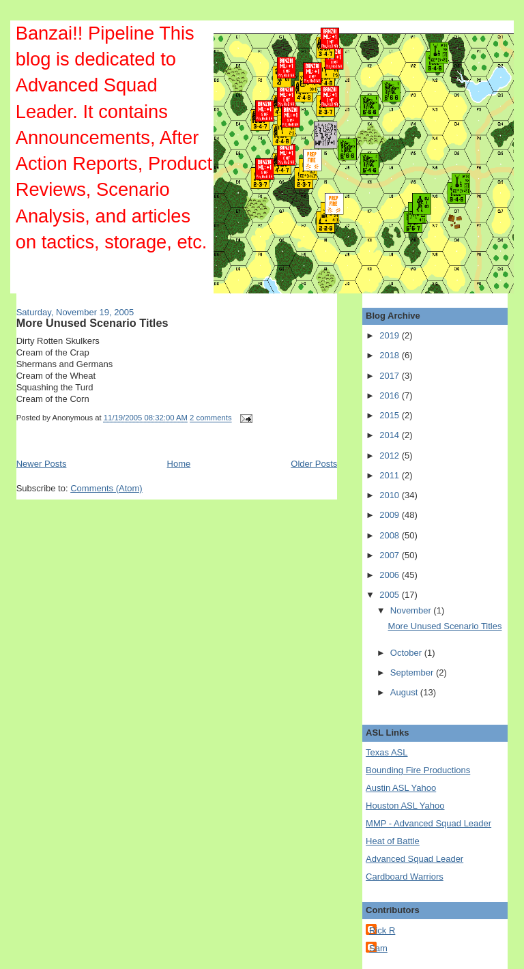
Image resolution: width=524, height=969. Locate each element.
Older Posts (314, 464)
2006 (390, 575)
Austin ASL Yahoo (401, 788)
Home (179, 464)
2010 (390, 495)
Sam (378, 948)
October (407, 653)
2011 (390, 475)
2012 (390, 455)
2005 (390, 595)
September (413, 672)
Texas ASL (386, 752)
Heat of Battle (393, 841)
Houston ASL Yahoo (405, 805)
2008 (390, 535)
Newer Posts (41, 464)
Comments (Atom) (106, 488)
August (405, 692)
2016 (390, 395)
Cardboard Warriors (404, 876)
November (412, 610)
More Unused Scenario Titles (92, 323)
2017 (390, 376)
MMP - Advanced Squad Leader (428, 823)
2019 (390, 335)
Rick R (382, 930)
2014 (390, 435)
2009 (390, 515)
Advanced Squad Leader (414, 859)
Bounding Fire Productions (418, 770)
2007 (390, 555)
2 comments (211, 418)
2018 (390, 355)
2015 (390, 415)
